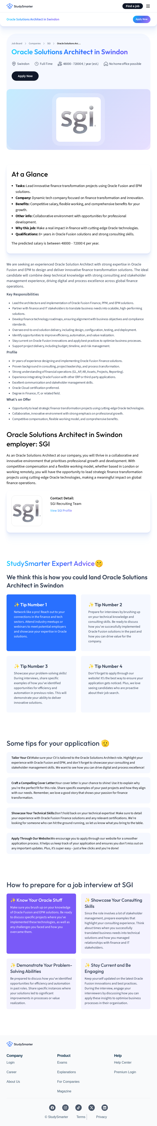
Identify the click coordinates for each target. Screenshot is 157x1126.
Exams (62, 1062)
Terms (80, 1117)
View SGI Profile (61, 510)
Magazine (64, 1091)
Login (11, 1062)
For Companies (68, 1081)
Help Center (122, 1062)
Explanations (66, 1072)
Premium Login (125, 1072)
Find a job (132, 6)
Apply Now (142, 19)
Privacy (101, 1117)
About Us (13, 1081)
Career (12, 1072)
